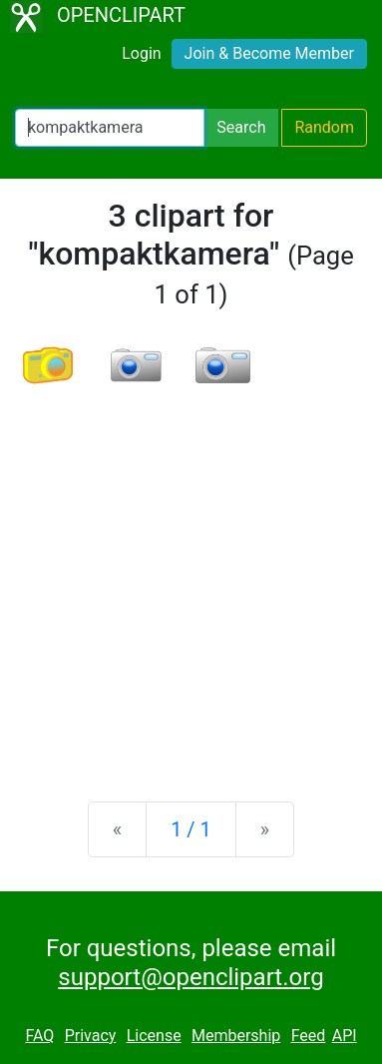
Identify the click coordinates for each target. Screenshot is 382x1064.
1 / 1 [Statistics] (191, 829)
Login (141, 53)
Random (324, 127)
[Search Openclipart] (109, 128)
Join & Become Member (269, 53)
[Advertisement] (191, 578)
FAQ (39, 1035)
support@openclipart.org (190, 977)
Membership (235, 1035)
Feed (308, 1035)
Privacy (91, 1035)
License (154, 1035)
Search (240, 127)
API (344, 1035)
